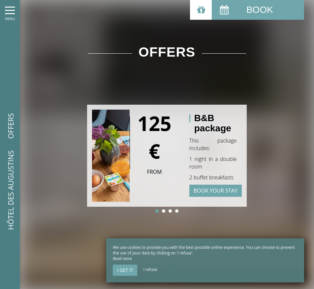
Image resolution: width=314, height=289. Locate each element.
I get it (125, 270)
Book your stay (215, 190)
